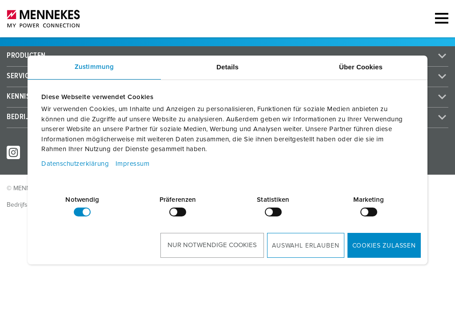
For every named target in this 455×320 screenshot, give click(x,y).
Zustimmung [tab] (94, 67)
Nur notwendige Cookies (212, 245)
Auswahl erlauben (305, 246)
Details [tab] (227, 67)
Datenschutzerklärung (75, 163)
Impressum (133, 163)
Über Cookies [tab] (361, 67)
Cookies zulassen (384, 246)
